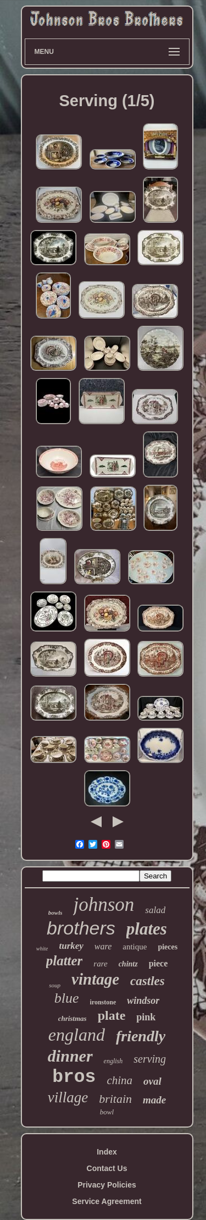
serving (149, 1059)
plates (146, 928)
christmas (72, 1018)
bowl (107, 1112)
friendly (140, 1036)
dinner (70, 1056)
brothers (81, 927)
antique (135, 946)
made (154, 1100)
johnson (103, 904)
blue (66, 998)
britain (115, 1099)
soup (54, 985)
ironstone (103, 1002)
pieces (167, 947)
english (113, 1061)
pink (145, 1017)
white (42, 949)
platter (64, 960)
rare (100, 963)
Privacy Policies (106, 1184)
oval (152, 1081)
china (119, 1080)
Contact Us (107, 1168)
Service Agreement (106, 1201)
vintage (95, 979)
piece (158, 963)
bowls (55, 912)
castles (147, 981)
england (76, 1035)
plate (112, 1015)
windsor (143, 1000)
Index (107, 1151)
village (68, 1097)
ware (103, 946)
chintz (128, 964)
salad (155, 910)
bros (74, 1077)
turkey (71, 946)
